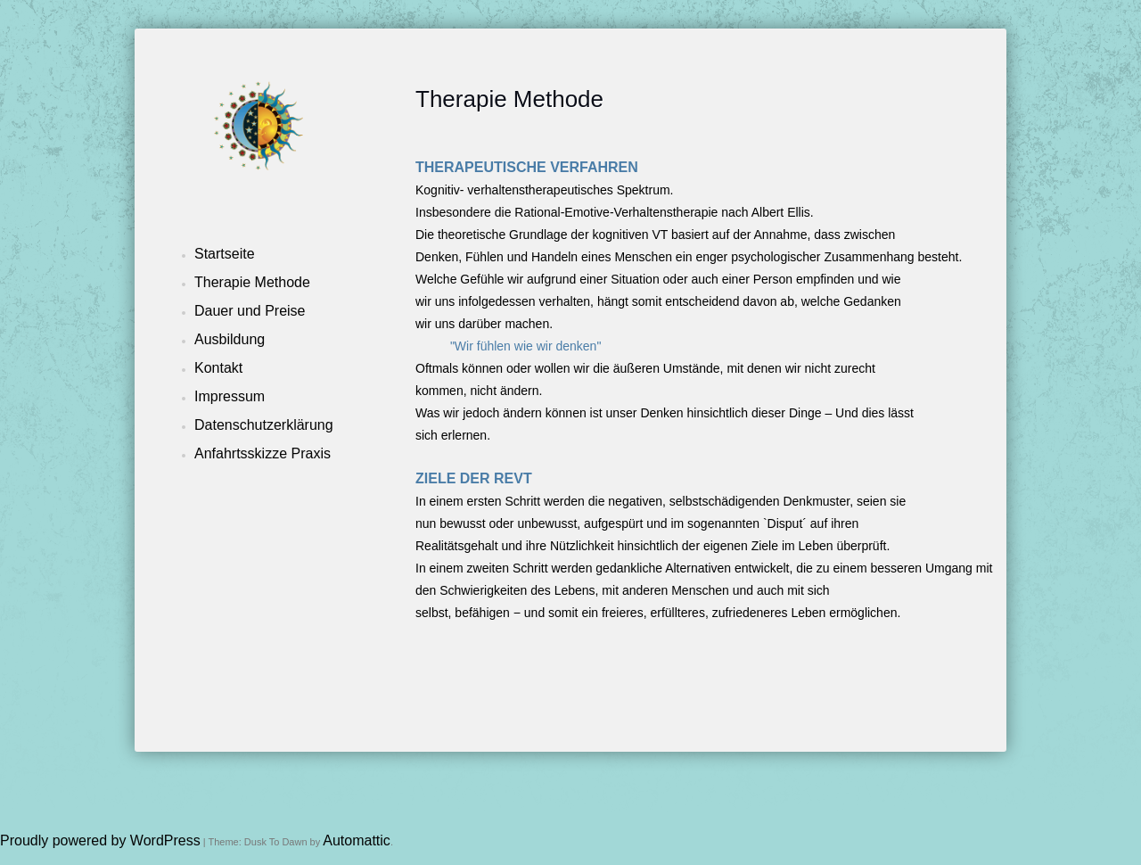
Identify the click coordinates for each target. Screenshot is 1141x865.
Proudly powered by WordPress (100, 840)
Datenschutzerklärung (263, 424)
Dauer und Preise (250, 310)
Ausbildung (229, 339)
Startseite (224, 253)
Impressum (229, 396)
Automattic (356, 840)
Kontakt (218, 367)
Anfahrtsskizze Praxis (262, 453)
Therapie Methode (252, 282)
